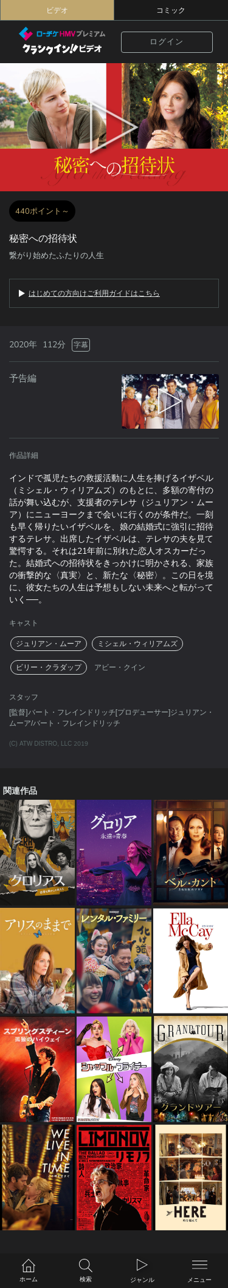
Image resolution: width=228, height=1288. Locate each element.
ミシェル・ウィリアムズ (137, 644)
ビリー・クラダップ (48, 667)
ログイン (167, 41)
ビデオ (57, 10)
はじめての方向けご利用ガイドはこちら (94, 293)
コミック (170, 10)
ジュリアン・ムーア (48, 644)
